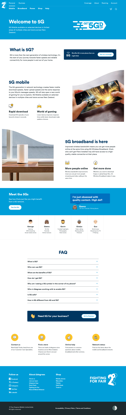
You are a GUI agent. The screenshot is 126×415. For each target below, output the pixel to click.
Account (114, 3)
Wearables (59, 381)
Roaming (105, 3)
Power (32, 8)
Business (22, 3)
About (96, 3)
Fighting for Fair (34, 387)
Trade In (58, 387)
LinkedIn (14, 392)
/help (76, 344)
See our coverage (106, 54)
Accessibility (59, 408)
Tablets (58, 383)
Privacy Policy (70, 408)
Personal (12, 3)
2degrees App (33, 383)
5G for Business (89, 316)
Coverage (87, 3)
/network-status (104, 344)
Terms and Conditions (83, 408)
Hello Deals (59, 385)
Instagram (15, 386)
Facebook (14, 379)
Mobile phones (60, 379)
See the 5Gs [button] (15, 207)
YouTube (14, 389)
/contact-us (22, 344)
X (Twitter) (14, 382)
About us (32, 379)
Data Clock (32, 385)
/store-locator (49, 344)
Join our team (33, 381)
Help (47, 8)
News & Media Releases (36, 389)
